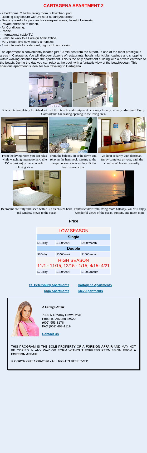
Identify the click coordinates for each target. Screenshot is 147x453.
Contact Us (50, 334)
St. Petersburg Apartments (49, 285)
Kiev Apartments (90, 291)
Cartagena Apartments (95, 285)
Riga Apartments (56, 291)
